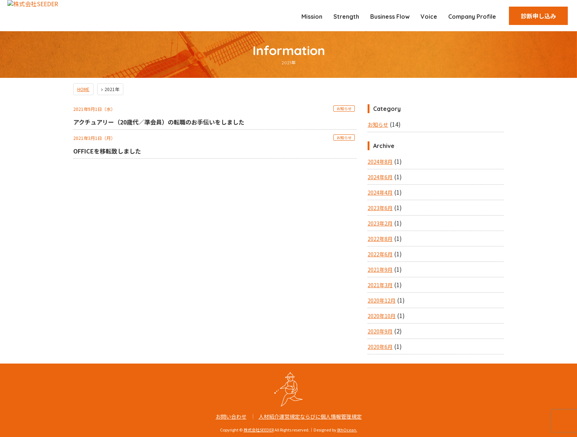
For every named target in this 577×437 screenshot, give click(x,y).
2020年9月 (380, 331)
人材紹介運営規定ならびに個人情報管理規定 (310, 416)
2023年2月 (380, 223)
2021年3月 (380, 285)
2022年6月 (380, 254)
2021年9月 (380, 269)
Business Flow (390, 16)
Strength (346, 16)
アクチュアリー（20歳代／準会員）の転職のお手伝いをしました (158, 122)
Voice (429, 16)
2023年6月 (380, 208)
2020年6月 (380, 346)
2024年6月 (380, 177)
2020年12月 (382, 300)
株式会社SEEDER (259, 430)
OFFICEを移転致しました (107, 151)
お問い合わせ (231, 416)
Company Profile (472, 16)
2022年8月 (380, 238)
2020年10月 (382, 315)
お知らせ (344, 108)
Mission (311, 16)
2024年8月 (380, 161)
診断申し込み (538, 15)
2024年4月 (380, 192)
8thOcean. (347, 430)
